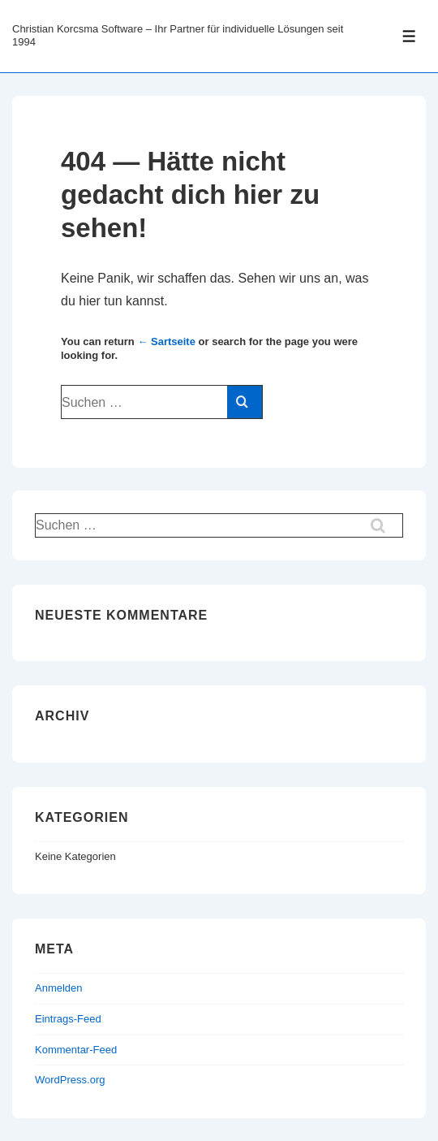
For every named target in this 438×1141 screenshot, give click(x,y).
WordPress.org (70, 1080)
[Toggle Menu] (409, 36)
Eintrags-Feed (68, 1019)
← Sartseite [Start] (166, 341)
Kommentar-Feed (76, 1050)
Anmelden (59, 988)
